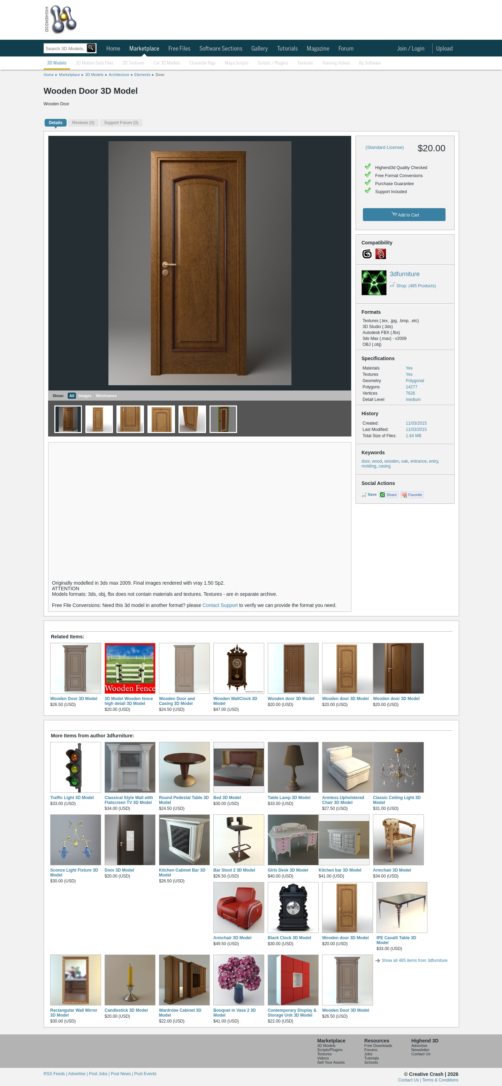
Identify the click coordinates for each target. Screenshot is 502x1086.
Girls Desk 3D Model (288, 870)
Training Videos (336, 63)
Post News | (122, 1073)
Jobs (368, 1054)
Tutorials (287, 49)
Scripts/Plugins (330, 1050)
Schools (371, 1062)
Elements (143, 75)
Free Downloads (378, 1045)
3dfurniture (405, 274)
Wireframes (106, 396)
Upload (444, 49)
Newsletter (420, 1050)
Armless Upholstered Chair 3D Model (343, 800)
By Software (370, 63)
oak (404, 461)
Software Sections (220, 49)
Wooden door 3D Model (291, 698)
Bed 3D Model (227, 797)
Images (85, 396)
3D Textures (133, 63)
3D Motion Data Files (94, 63)
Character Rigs (202, 63)
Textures (305, 63)
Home (113, 49)
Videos (323, 1058)
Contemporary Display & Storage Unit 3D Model (292, 1013)
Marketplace (144, 49)
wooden (391, 461)
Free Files (179, 49)
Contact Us (420, 1054)
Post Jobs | (100, 1073)
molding (369, 466)
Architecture (119, 75)
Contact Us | (410, 1080)
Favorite (415, 495)
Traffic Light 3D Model (72, 797)
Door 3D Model (119, 870)
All (71, 396)
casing (385, 466)
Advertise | (78, 1073)
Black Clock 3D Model (289, 937)
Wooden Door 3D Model (73, 698)
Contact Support (220, 605)
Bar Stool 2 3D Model (234, 870)
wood (377, 461)
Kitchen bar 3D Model (340, 870)
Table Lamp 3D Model (289, 797)
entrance (418, 461)
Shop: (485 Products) (413, 285)
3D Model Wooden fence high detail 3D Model (129, 701)
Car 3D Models (166, 63)
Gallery (259, 49)
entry (433, 461)
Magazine (318, 49)
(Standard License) (385, 147)
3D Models (57, 63)
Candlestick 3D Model (126, 1010)
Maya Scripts (237, 63)
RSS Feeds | (56, 1073)
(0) (83, 122)
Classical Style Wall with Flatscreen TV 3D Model (129, 800)
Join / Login (411, 49)
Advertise (419, 1045)
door (366, 461)
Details (55, 122)
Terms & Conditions (440, 1080)
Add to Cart (405, 215)
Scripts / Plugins (273, 63)
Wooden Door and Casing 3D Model (177, 701)
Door (160, 75)
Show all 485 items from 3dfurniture (415, 960)
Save (372, 494)
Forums (370, 1050)
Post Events (145, 1073)
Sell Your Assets (331, 1062)
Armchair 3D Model (392, 870)
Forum (346, 49)
